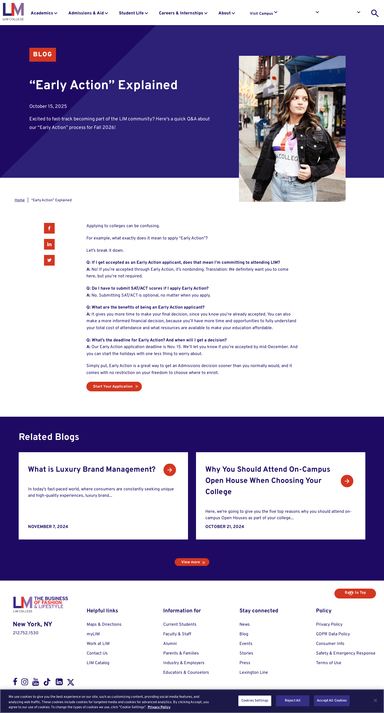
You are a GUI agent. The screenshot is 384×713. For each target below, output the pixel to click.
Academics (42, 13)
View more (190, 562)
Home (20, 200)
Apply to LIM (345, 13)
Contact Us (97, 653)
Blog (42, 55)
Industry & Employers (184, 663)
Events (246, 644)
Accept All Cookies (332, 700)
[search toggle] (375, 13)
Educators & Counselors (186, 672)
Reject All (293, 700)
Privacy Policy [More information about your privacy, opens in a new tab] (159, 707)
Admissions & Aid (86, 13)
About (224, 13)
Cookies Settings (254, 700)
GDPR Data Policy (333, 634)
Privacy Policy (329, 624)
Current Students (180, 624)
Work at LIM (98, 644)
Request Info (303, 13)
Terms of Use (328, 663)
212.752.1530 (25, 633)
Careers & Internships (181, 13)
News (244, 624)
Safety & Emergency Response (345, 653)
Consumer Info (330, 644)
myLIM (93, 634)
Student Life (131, 13)
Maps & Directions (104, 624)
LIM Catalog (98, 663)
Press (244, 663)
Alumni (170, 644)
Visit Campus (261, 13)
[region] (192, 701)
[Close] (375, 700)
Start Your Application (113, 386)
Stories (246, 653)
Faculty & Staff (177, 634)
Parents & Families (181, 653)
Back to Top (356, 592)
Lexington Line (253, 672)
